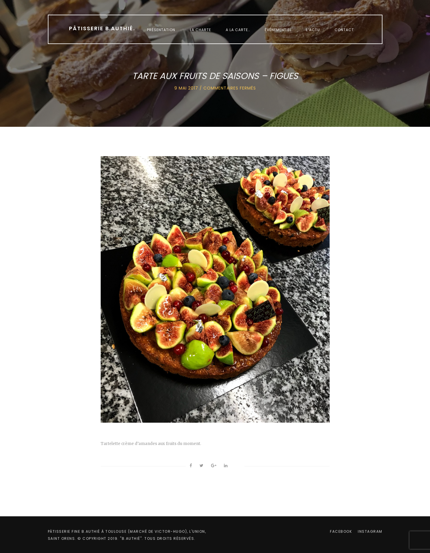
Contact (344, 29)
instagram (370, 531)
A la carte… (238, 29)
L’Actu (313, 29)
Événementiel (278, 29)
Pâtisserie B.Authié (102, 28)
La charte (200, 29)
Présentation (161, 29)
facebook (341, 531)
